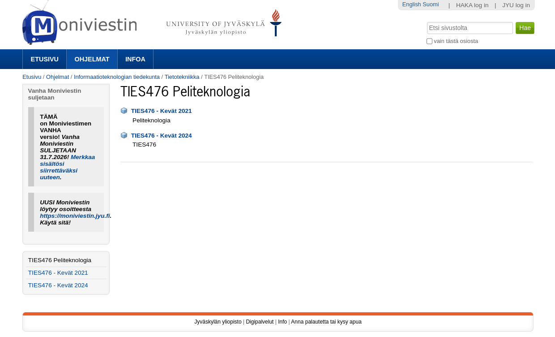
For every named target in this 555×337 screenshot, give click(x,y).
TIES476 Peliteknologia (59, 260)
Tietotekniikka (182, 76)
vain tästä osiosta (456, 41)
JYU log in (516, 5)
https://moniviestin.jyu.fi (75, 215)
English (411, 4)
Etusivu (45, 59)
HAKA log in (472, 5)
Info (282, 322)
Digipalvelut (259, 322)
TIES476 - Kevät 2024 (161, 135)
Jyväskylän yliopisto (217, 322)
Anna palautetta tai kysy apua (326, 322)
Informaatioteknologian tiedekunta (117, 76)
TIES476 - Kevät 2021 (161, 111)
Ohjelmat (92, 59)
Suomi (431, 4)
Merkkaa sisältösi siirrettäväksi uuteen (67, 167)
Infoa (135, 59)
